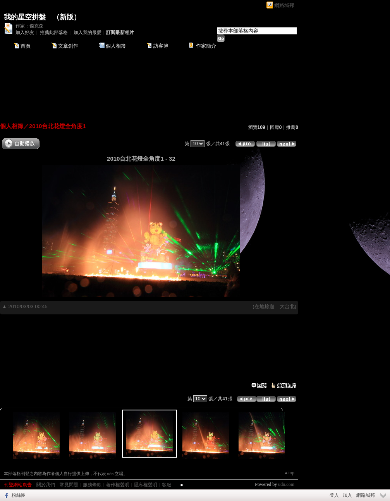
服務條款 (92, 484)
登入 (334, 495)
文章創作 (68, 46)
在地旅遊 (264, 306)
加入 (347, 495)
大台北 (287, 306)
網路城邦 (284, 5)
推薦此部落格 (54, 32)
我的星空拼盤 (25, 17)
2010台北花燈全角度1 (57, 126)
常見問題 (69, 484)
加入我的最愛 (87, 32)
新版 (67, 17)
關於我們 (45, 484)
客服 (166, 484)
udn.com (286, 484)
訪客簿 (160, 46)
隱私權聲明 (145, 484)
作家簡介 (206, 46)
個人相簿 (116, 46)
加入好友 (24, 32)
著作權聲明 (117, 484)
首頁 (26, 46)
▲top (289, 472)
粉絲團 (19, 495)
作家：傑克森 (29, 26)
